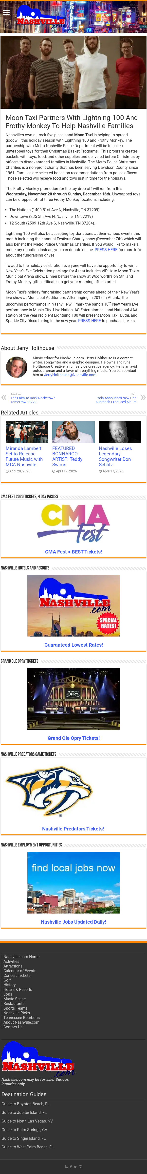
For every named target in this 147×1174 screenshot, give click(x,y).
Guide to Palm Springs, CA (24, 1129)
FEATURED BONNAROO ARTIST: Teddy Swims (67, 456)
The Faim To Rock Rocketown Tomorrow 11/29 (36, 398)
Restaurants (13, 1003)
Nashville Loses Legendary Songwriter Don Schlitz (115, 456)
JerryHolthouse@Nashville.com (70, 375)
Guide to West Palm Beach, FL (27, 1147)
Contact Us (12, 1027)
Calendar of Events (19, 970)
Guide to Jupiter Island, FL (24, 1112)
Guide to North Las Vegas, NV (27, 1121)
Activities (11, 961)
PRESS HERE (106, 249)
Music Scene (14, 999)
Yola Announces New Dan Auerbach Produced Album (111, 398)
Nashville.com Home (21, 956)
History (9, 985)
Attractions (12, 966)
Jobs (7, 994)
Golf (7, 980)
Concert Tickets (16, 975)
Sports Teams (15, 1008)
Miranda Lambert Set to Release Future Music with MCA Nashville (24, 456)
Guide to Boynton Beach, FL (25, 1104)
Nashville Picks (16, 1013)
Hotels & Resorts (17, 989)
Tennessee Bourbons (21, 1017)
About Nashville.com (21, 1022)
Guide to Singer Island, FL (23, 1138)
